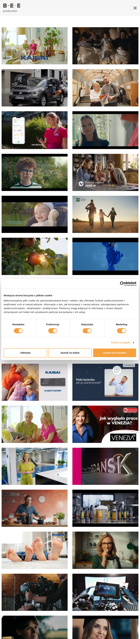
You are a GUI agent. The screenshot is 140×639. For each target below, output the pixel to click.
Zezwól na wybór (70, 352)
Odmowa (25, 352)
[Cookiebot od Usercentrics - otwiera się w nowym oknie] (122, 283)
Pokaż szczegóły (120, 342)
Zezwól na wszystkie (114, 352)
